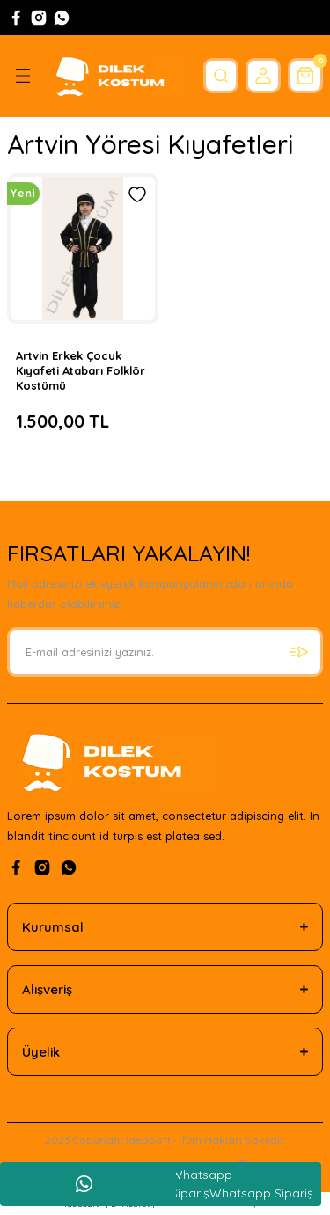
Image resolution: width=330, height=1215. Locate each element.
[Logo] (117, 76)
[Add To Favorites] (137, 194)
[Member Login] (263, 75)
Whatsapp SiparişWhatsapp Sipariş (229, 1184)
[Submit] (298, 652)
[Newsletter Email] (165, 652)
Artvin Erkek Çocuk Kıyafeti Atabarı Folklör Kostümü (80, 370)
